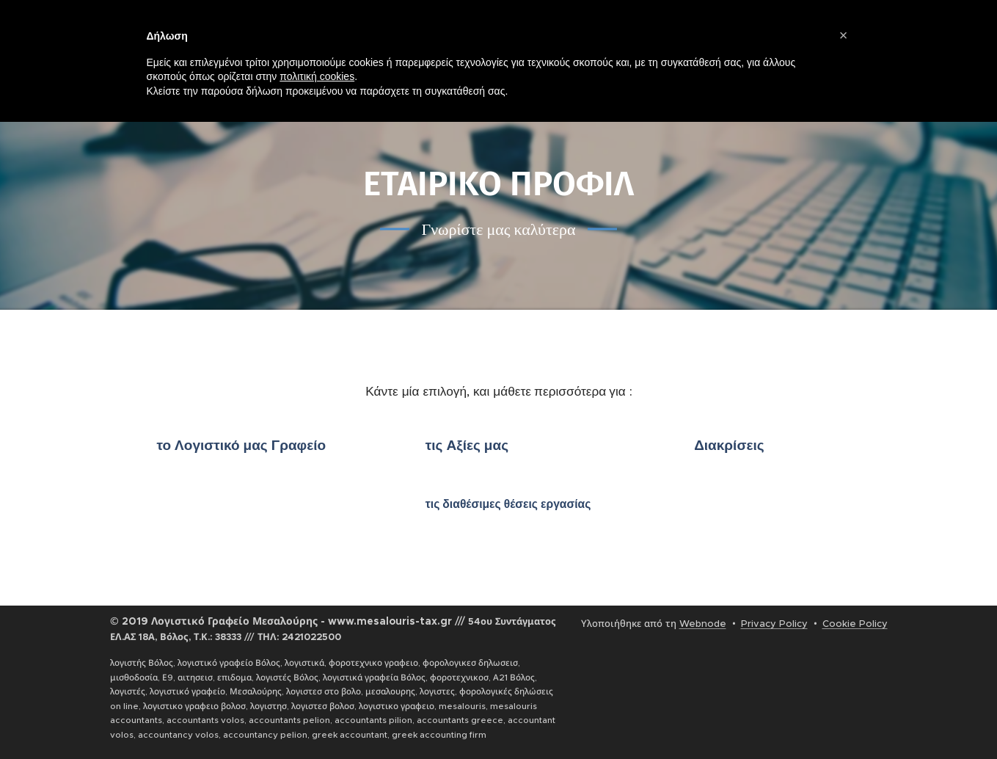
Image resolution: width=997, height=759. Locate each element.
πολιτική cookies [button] (317, 76)
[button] (843, 35)
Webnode (702, 623)
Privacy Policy (774, 623)
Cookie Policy (855, 623)
